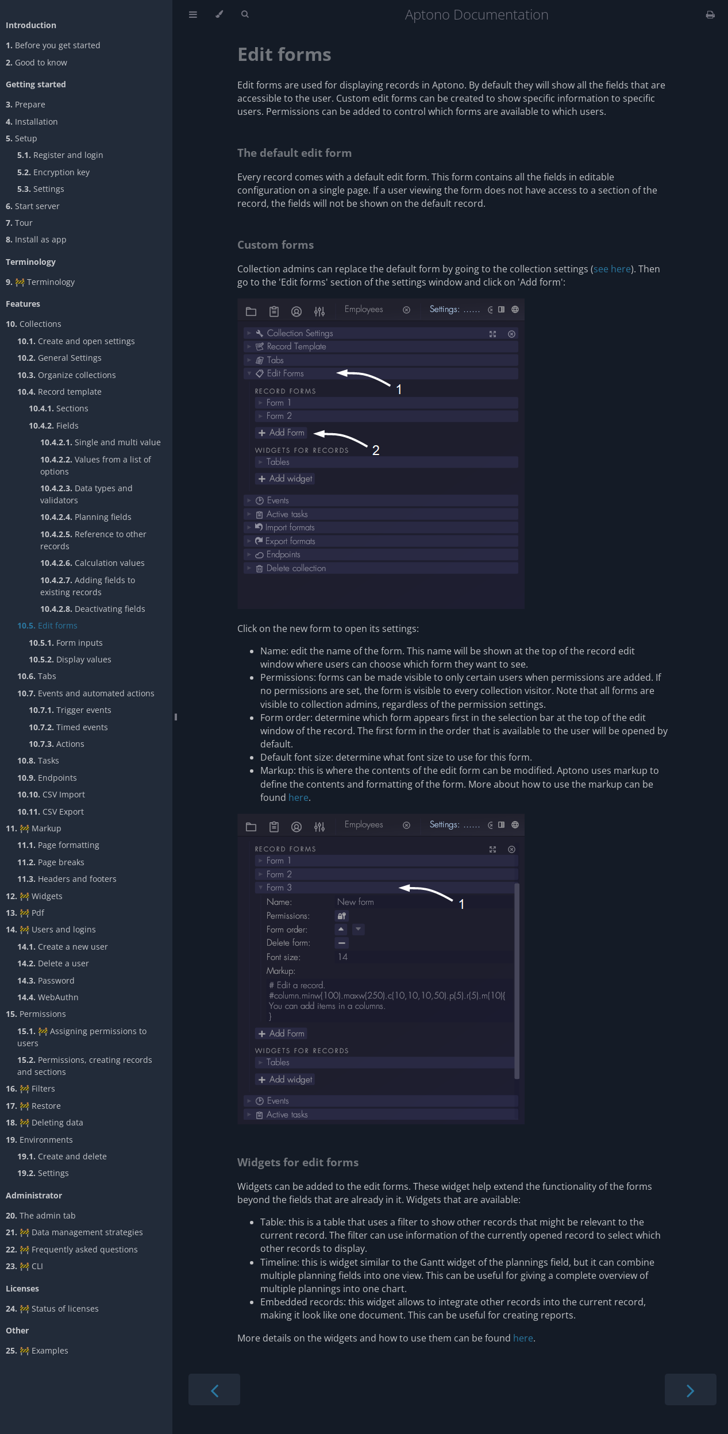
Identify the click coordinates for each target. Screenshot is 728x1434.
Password (46, 980)
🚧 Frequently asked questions (72, 1249)
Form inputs (66, 642)
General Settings (59, 357)
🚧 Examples (37, 1350)
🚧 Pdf (25, 912)
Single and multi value (100, 442)
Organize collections (66, 374)
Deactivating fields (92, 608)
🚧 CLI (24, 1265)
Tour (19, 222)
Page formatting (58, 844)
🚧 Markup (33, 828)
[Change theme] (219, 14)
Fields (54, 425)
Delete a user (53, 963)
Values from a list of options (95, 465)
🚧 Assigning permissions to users (82, 1037)
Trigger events (70, 709)
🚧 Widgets (34, 896)
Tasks (38, 760)
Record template (59, 391)
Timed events (68, 727)
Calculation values (92, 562)
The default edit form (294, 152)
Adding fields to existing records (87, 586)
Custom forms (275, 244)
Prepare (25, 104)
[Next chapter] (691, 1389)
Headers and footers (67, 878)
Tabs (36, 675)
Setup (21, 138)
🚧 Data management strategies (74, 1232)
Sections (58, 408)
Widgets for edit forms (298, 1162)
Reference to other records (93, 540)
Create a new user (62, 946)
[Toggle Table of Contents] (193, 14)
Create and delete (62, 1156)
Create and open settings (76, 341)
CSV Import (51, 794)
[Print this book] (710, 14)
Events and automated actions (86, 693)
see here (612, 269)
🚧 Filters (30, 1088)
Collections (33, 323)
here (298, 797)
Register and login (60, 154)
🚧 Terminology (40, 281)
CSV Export (50, 811)
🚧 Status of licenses (52, 1308)
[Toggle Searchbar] (244, 14)
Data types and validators (86, 494)
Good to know (36, 62)
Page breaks (50, 862)
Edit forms (47, 625)
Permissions (36, 1013)
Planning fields (86, 516)
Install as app (36, 239)
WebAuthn (48, 997)
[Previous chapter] (214, 1389)
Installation (32, 121)
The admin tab (41, 1215)
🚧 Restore (33, 1105)
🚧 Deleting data (44, 1122)
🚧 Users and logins (51, 929)
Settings (40, 188)
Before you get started (53, 45)
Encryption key (53, 172)
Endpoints (47, 777)
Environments (39, 1139)
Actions (56, 743)
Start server (33, 206)
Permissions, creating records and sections (84, 1065)
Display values (70, 659)
